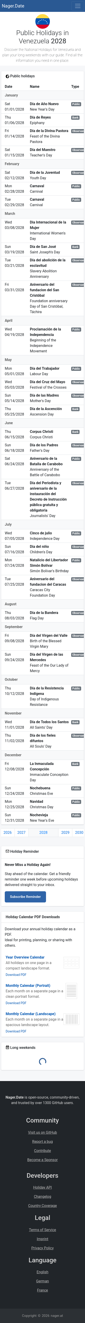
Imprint (42, 1239)
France (42, 1290)
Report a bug (42, 1141)
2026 (8, 832)
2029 (65, 832)
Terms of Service (42, 1230)
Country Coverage (42, 1205)
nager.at (57, 1316)
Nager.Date (13, 6)
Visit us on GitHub (42, 1132)
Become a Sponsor (42, 1160)
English (43, 1272)
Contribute (42, 1151)
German (42, 1281)
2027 (21, 832)
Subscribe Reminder (25, 897)
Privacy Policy (42, 1248)
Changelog (42, 1196)
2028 (43, 832)
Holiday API (42, 1187)
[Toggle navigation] (77, 5)
